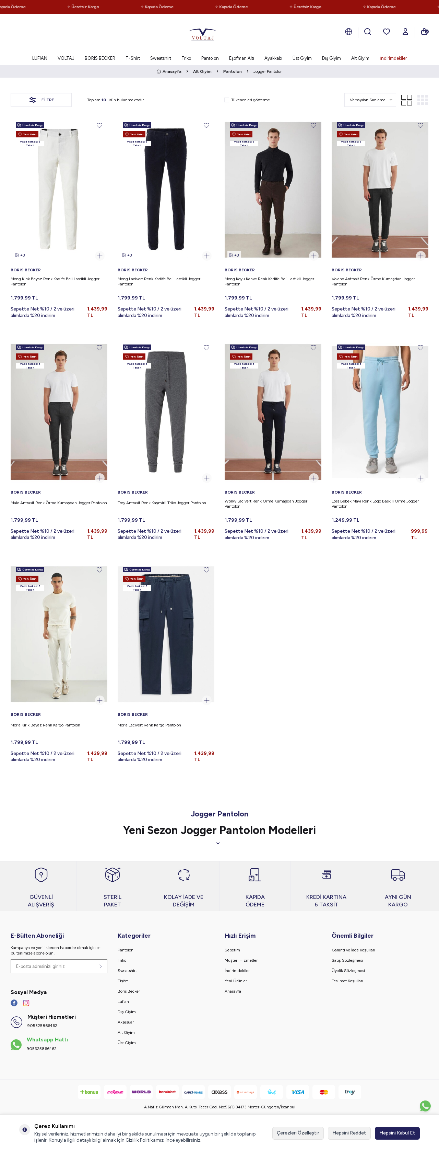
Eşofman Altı (241, 58)
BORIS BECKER (100, 58)
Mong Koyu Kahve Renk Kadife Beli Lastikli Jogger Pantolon (269, 281)
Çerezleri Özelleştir (298, 1133)
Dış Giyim (331, 58)
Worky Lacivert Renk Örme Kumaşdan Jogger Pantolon (266, 504)
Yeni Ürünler (236, 981)
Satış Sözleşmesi (347, 960)
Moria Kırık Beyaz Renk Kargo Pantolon (45, 725)
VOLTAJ (66, 58)
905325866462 (42, 1025)
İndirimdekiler (393, 58)
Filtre (41, 100)
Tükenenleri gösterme (247, 100)
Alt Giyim (360, 58)
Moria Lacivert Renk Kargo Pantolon (149, 725)
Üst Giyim (302, 58)
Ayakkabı (273, 58)
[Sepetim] (424, 31)
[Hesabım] (405, 31)
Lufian (123, 1001)
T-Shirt (133, 58)
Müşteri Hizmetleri (242, 960)
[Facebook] (14, 1002)
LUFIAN (39, 58)
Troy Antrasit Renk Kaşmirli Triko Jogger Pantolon (162, 502)
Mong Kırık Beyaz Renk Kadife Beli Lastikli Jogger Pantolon (55, 281)
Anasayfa (169, 71)
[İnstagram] (26, 1002)
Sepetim (232, 950)
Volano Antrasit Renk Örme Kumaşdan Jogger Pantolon (373, 281)
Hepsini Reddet (349, 1133)
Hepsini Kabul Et (397, 1133)
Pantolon (210, 58)
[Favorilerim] (386, 31)
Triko (186, 58)
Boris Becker (129, 991)
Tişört (123, 981)
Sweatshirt (160, 58)
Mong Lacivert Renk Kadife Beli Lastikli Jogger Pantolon (159, 281)
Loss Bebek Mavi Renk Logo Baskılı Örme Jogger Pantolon (375, 504)
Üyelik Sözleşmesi (348, 970)
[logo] (202, 32)
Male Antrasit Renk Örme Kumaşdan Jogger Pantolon (59, 502)
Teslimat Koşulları (347, 981)
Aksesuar (126, 1022)
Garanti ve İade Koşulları (353, 950)
